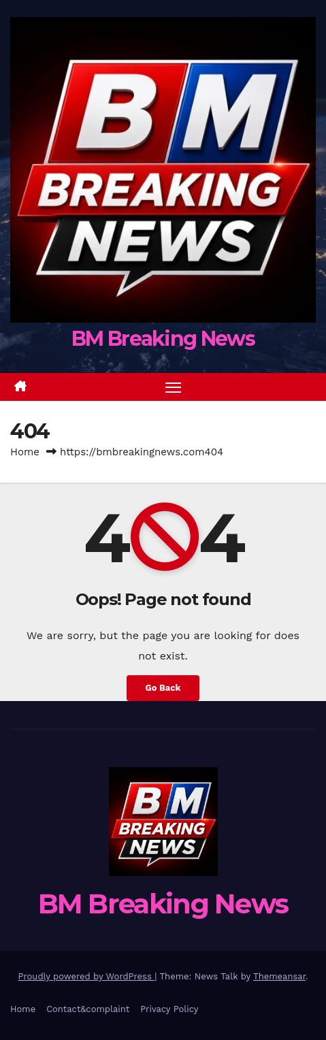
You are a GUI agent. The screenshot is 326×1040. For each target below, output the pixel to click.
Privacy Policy (169, 1009)
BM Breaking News (163, 338)
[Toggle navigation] (174, 387)
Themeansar (279, 976)
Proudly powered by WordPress (86, 976)
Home (24, 452)
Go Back (163, 688)
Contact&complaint (87, 1009)
